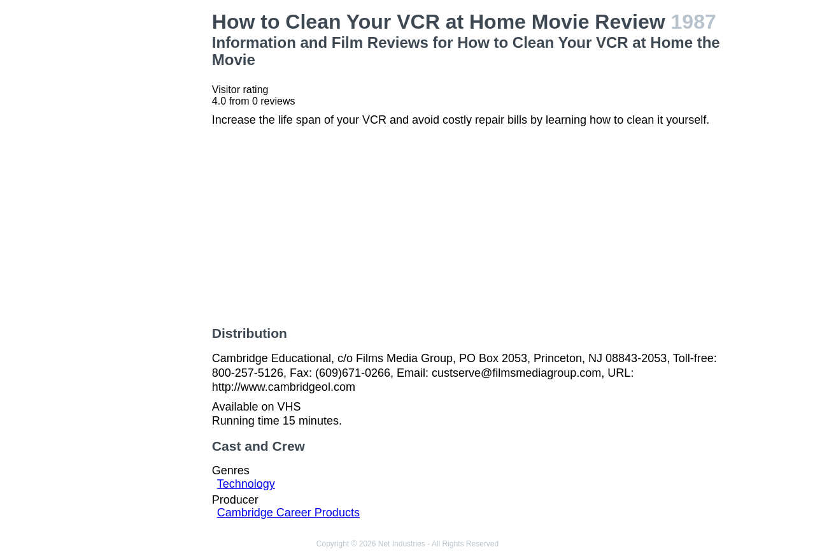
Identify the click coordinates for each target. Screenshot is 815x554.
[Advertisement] (142, 201)
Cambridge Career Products (288, 512)
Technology (246, 483)
